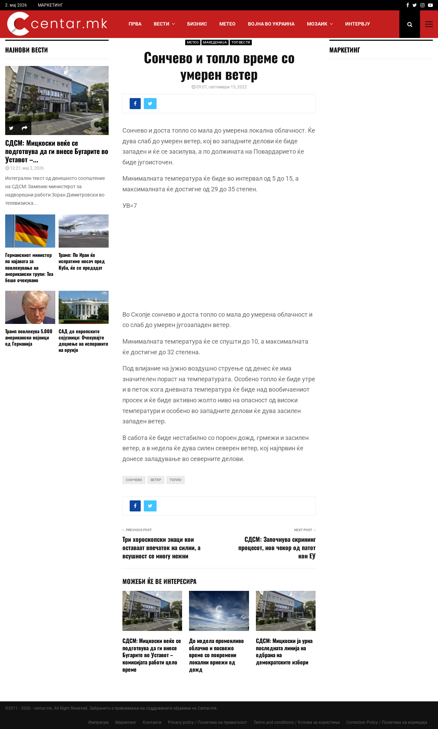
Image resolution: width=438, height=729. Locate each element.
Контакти (152, 722)
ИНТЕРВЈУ (357, 24)
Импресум (98, 722)
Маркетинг (125, 722)
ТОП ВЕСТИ (240, 42)
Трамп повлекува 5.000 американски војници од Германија (28, 337)
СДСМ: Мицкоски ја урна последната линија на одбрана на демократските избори (284, 651)
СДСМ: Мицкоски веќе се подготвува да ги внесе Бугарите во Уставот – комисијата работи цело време (151, 654)
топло (175, 480)
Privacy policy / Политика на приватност (207, 722)
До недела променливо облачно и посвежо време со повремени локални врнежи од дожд (216, 654)
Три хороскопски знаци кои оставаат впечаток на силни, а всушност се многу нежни (161, 547)
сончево (134, 480)
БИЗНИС (197, 24)
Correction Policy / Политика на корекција (386, 722)
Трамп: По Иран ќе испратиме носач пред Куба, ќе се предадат (82, 261)
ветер (156, 480)
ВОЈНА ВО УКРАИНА (271, 24)
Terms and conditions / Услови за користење (296, 722)
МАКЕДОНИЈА (215, 42)
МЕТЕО (227, 24)
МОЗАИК (317, 24)
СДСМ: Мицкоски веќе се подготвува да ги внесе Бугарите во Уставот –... (56, 150)
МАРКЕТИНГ (50, 5)
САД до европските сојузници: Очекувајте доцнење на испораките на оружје (83, 340)
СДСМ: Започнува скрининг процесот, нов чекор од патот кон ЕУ (277, 547)
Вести (161, 24)
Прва (135, 24)
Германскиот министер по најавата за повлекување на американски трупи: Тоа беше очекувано (29, 267)
